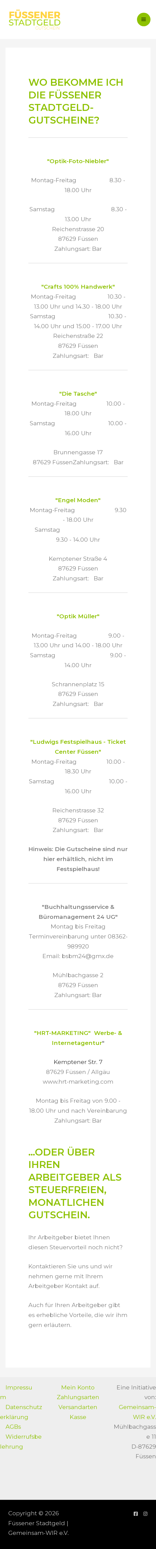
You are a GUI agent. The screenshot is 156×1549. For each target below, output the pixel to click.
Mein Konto (78, 1387)
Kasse (78, 1417)
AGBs (13, 1426)
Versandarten (77, 1407)
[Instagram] (145, 1513)
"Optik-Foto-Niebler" (78, 161)
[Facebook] (135, 1513)
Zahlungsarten (78, 1397)
